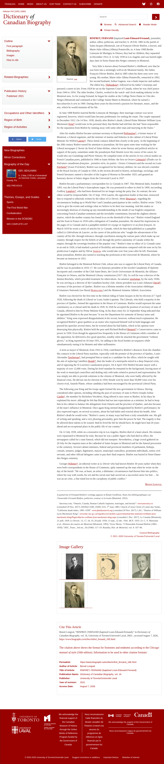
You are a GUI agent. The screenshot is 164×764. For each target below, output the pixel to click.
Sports (10, 202)
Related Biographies (16, 77)
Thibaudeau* (111, 84)
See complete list (17, 224)
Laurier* (81, 140)
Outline (8, 41)
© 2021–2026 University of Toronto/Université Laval (135, 536)
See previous (14, 185)
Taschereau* (74, 357)
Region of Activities (15, 126)
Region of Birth (13, 119)
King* (71, 124)
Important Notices (111, 757)
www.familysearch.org (102, 510)
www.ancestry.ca (145, 503)
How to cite (12, 60)
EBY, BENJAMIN (27, 170)
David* (157, 282)
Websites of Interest (130, 757)
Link (75, 79)
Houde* (92, 361)
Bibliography (13, 51)
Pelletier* (73, 463)
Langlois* (71, 191)
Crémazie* (140, 159)
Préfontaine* (130, 133)
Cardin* (61, 396)
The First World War (17, 207)
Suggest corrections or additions (86, 757)
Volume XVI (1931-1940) (14, 11)
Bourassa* (131, 198)
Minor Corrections (14, 157)
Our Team (54, 4)
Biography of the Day (16, 164)
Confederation (14, 213)
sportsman (135, 279)
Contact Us (69, 4)
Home (21, 4)
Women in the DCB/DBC (20, 218)
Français (10, 4)
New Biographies (14, 150)
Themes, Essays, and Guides (21, 197)
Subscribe (85, 4)
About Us (41, 4)
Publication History (15, 91)
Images (10, 55)
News (30, 4)
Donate (98, 4)
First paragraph (15, 46)
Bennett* (131, 329)
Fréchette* (62, 167)
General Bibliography (150, 532)
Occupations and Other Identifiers (24, 113)
